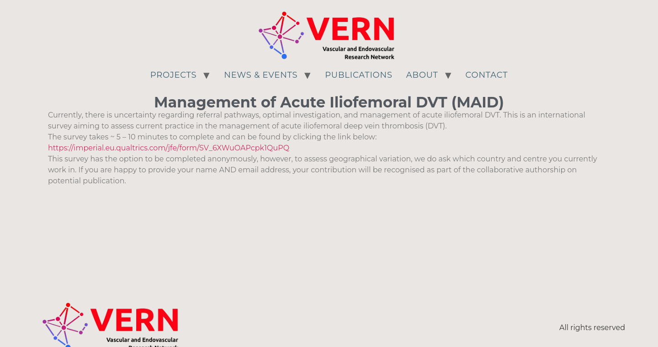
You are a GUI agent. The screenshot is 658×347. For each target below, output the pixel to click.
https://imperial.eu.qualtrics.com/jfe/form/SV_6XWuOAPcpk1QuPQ (168, 148)
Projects (173, 75)
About (422, 75)
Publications (359, 75)
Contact (487, 75)
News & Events (260, 75)
